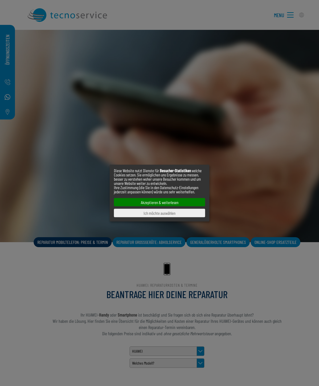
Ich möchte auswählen (159, 213)
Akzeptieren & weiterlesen (159, 202)
